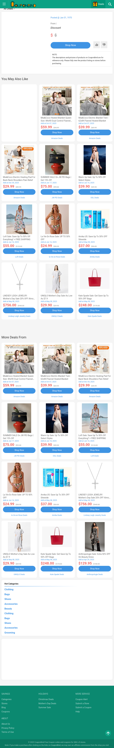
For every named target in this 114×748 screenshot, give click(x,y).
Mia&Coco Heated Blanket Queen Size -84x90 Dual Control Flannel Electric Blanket (56, 121)
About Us (5, 723)
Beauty (8, 608)
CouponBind (56, 745)
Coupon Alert (82, 699)
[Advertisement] (19, 112)
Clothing (8, 589)
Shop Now (68, 45)
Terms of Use (7, 732)
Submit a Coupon (83, 707)
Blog (3, 707)
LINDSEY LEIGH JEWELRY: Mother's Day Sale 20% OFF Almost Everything (19, 298)
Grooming (9, 632)
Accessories (11, 603)
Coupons (5, 711)
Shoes (7, 598)
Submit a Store (82, 703)
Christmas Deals (46, 699)
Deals (98, 4)
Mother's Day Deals (47, 703)
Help (78, 711)
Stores (4, 703)
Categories (6, 699)
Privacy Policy (7, 727)
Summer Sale (44, 707)
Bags (7, 593)
